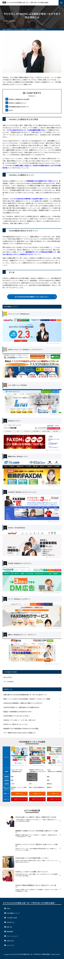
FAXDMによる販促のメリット (17, 103)
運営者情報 (10, 931)
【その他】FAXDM (12, 918)
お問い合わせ (10, 941)
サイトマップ (10, 945)
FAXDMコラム (10, 922)
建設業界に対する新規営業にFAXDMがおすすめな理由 (20, 728)
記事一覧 (9, 927)
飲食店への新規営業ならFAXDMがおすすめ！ (18, 712)
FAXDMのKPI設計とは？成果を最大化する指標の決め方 (21, 707)
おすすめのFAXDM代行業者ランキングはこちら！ (35, 297)
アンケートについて (12, 936)
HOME (8, 908)
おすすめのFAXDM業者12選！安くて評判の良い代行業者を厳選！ (29, 903)
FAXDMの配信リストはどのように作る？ (16, 716)
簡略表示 (32, 96)
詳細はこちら (19, 793)
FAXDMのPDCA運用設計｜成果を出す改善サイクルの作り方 (22, 703)
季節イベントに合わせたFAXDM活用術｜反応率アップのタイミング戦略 (26, 699)
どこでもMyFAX (8, 681)
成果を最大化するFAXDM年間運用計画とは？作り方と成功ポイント (25, 695)
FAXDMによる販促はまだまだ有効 (19, 99)
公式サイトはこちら (20, 799)
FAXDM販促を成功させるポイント (19, 107)
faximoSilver (7, 677)
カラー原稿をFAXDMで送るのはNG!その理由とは (19, 733)
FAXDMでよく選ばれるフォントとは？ (15, 724)
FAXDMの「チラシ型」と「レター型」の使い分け (19, 720)
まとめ (11, 110)
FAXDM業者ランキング (13, 913)
